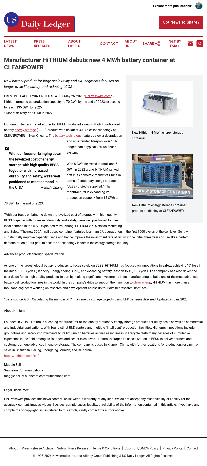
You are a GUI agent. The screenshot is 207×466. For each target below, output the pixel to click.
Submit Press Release (72, 448)
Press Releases (42, 43)
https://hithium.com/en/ (21, 356)
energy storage (25, 130)
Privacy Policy (173, 448)
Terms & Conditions (106, 448)
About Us (131, 43)
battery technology (68, 136)
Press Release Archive (37, 448)
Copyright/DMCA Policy (141, 448)
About (13, 448)
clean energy (142, 282)
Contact (109, 43)
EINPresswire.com (98, 96)
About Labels (74, 43)
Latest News (10, 43)
